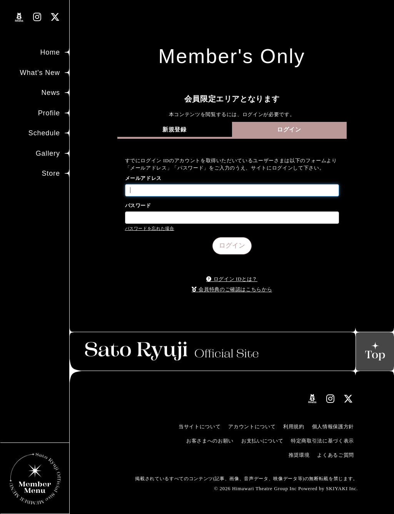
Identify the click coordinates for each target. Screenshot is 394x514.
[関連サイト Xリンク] (55, 17)
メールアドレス (143, 178)
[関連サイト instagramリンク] (37, 17)
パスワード (138, 205)
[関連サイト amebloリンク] (19, 17)
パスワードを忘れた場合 (149, 228)
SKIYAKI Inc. (342, 488)
